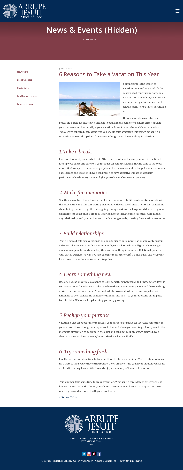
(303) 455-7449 (88, 441)
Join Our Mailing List (27, 96)
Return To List (69, 397)
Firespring (136, 461)
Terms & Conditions (105, 461)
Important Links (25, 104)
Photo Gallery (24, 88)
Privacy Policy (85, 461)
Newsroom (22, 71)
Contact (91, 444)
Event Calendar (24, 79)
